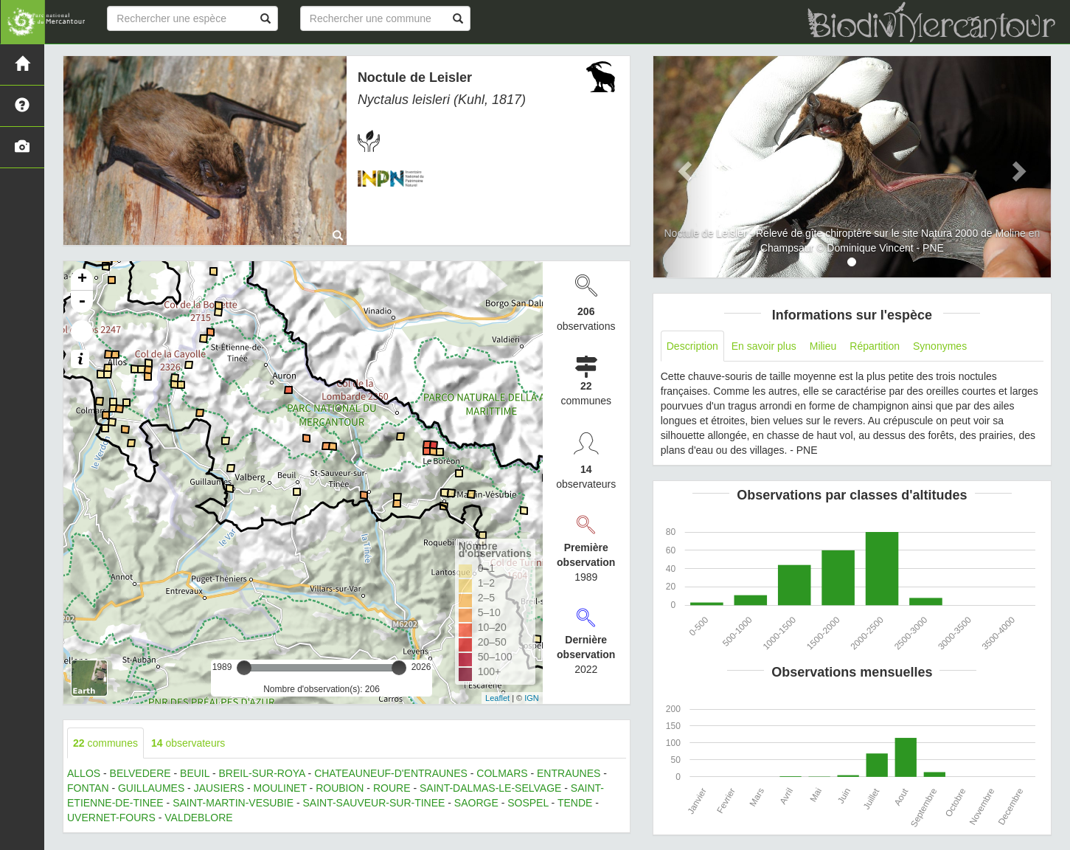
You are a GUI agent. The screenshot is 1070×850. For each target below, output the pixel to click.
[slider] (244, 667)
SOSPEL (528, 803)
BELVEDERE (140, 773)
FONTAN (88, 788)
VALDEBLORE (198, 817)
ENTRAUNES (568, 773)
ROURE (392, 788)
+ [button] (82, 280)
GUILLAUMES (151, 788)
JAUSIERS (219, 788)
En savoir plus (764, 346)
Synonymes (940, 346)
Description (692, 346)
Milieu (823, 346)
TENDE (574, 803)
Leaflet (497, 698)
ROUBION (340, 788)
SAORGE (476, 803)
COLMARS (501, 773)
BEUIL (194, 773)
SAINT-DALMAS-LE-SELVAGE (490, 788)
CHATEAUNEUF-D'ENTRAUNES (391, 773)
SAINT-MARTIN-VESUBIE (233, 803)
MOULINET (280, 788)
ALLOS (83, 773)
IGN (531, 698)
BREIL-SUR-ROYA (261, 773)
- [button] (82, 302)
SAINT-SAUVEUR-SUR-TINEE (373, 803)
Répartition (875, 346)
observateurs (188, 743)
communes (105, 743)
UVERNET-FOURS (111, 817)
